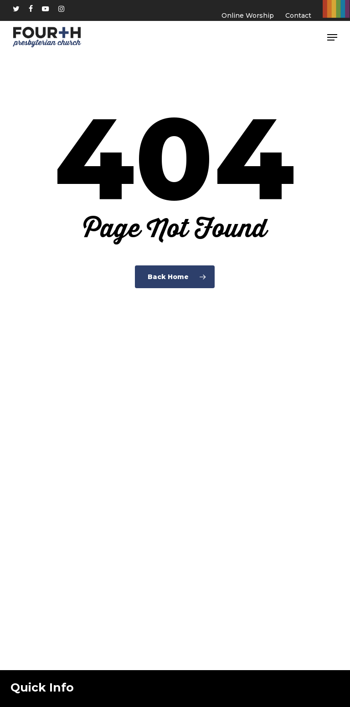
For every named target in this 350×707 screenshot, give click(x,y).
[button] (332, 37)
